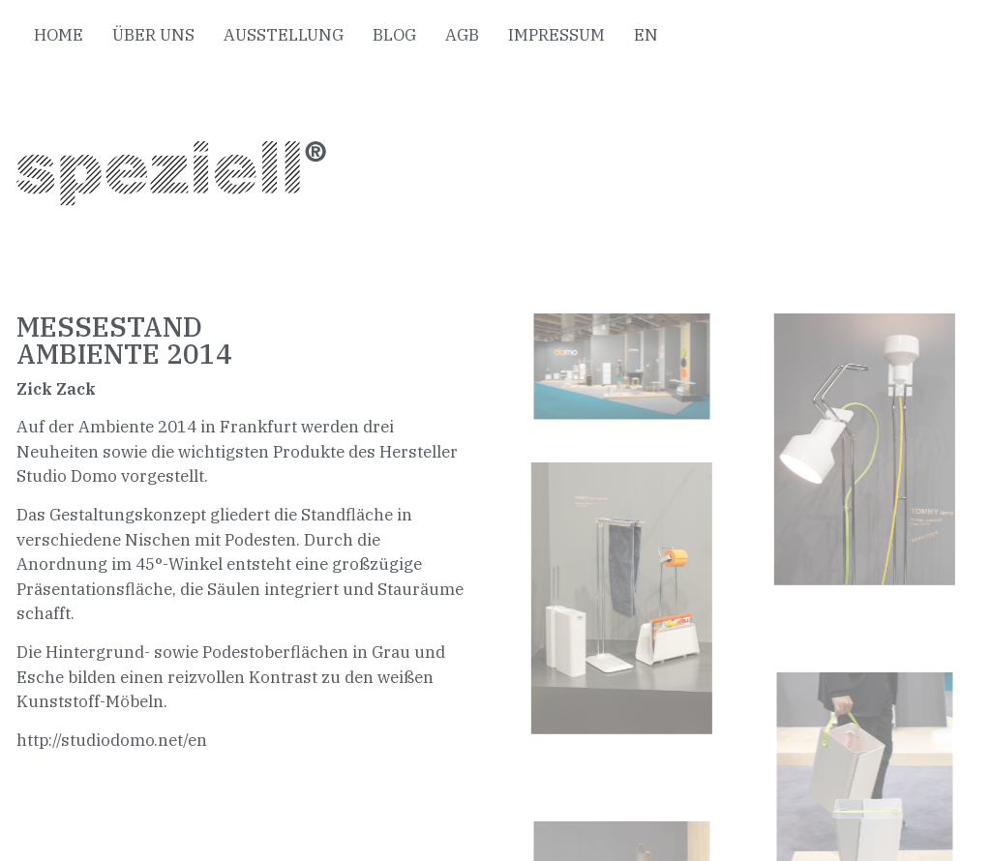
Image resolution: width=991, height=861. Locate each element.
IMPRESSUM (556, 34)
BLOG (394, 34)
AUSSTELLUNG (284, 34)
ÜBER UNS (153, 34)
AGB (462, 34)
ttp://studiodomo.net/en (117, 740)
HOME (58, 34)
